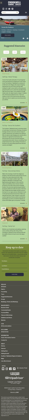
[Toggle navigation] (26, 12)
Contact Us (4, 340)
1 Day (14, 52)
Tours (2, 294)
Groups (3, 299)
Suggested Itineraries (6, 296)
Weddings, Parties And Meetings (9, 301)
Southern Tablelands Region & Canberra (11, 356)
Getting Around (5, 353)
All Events (3, 286)
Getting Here (4, 351)
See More (23, 102)
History (3, 346)
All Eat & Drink (4, 331)
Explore (3, 289)
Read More (8, 35)
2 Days (23, 52)
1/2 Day (6, 52)
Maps (2, 358)
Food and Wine (5, 312)
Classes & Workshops (6, 315)
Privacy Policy (12, 389)
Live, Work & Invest (6, 361)
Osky (17, 392)
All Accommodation (6, 326)
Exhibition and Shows (6, 317)
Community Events (6, 310)
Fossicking (4, 291)
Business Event (5, 307)
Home (2, 37)
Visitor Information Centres (8, 337)
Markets (3, 320)
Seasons (3, 348)
